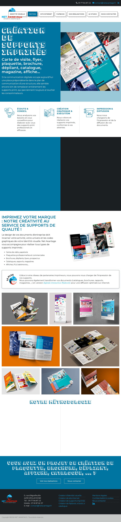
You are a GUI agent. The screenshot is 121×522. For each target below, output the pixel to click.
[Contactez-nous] (9, 499)
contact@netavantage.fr (104, 3)
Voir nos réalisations (48, 481)
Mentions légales (99, 495)
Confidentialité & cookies (102, 498)
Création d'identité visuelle (70, 495)
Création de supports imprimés (72, 501)
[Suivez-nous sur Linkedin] (118, 3)
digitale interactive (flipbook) (57, 283)
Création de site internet (69, 498)
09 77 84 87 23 (83, 3)
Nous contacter (74, 481)
